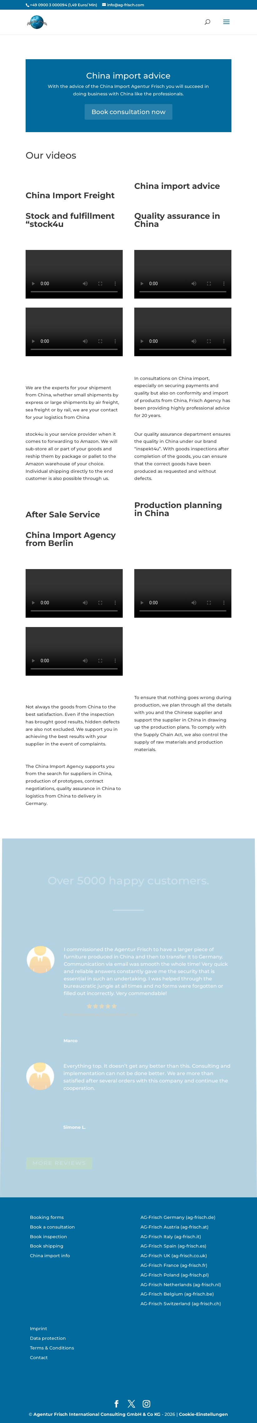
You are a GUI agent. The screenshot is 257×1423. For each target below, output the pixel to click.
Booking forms (47, 1217)
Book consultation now (128, 112)
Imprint (38, 1328)
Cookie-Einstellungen (203, 1414)
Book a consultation (52, 1227)
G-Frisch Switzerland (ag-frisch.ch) (182, 1303)
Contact (39, 1357)
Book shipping (46, 1246)
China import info (50, 1255)
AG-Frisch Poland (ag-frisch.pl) (175, 1275)
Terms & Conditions (52, 1348)
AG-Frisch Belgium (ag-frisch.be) (177, 1294)
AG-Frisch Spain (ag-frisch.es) (173, 1246)
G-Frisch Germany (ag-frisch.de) (179, 1217)
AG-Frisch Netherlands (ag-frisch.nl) (181, 1284)
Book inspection (48, 1236)
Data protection (48, 1338)
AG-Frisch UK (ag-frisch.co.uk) (174, 1255)
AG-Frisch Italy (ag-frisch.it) (171, 1236)
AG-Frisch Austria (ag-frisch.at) (175, 1227)
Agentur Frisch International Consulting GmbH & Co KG (97, 1414)
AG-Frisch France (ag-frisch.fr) (174, 1265)
